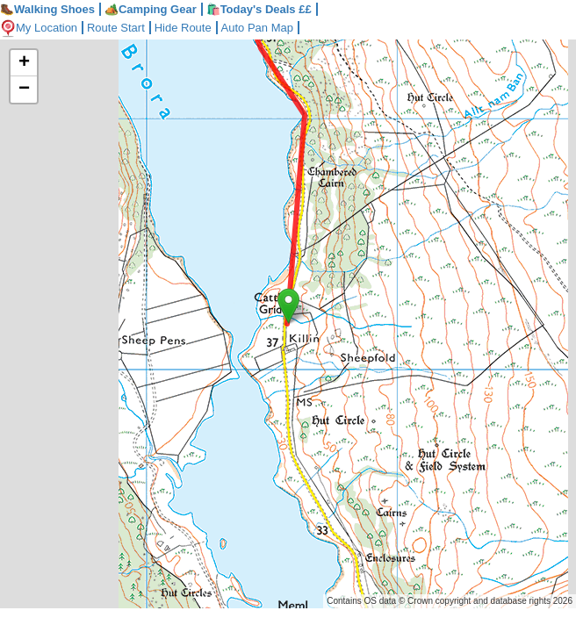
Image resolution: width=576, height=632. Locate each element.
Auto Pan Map (257, 27)
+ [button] (24, 63)
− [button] (24, 89)
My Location (38, 27)
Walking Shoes (47, 9)
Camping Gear (150, 9)
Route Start (116, 27)
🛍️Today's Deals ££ (259, 9)
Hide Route (183, 27)
